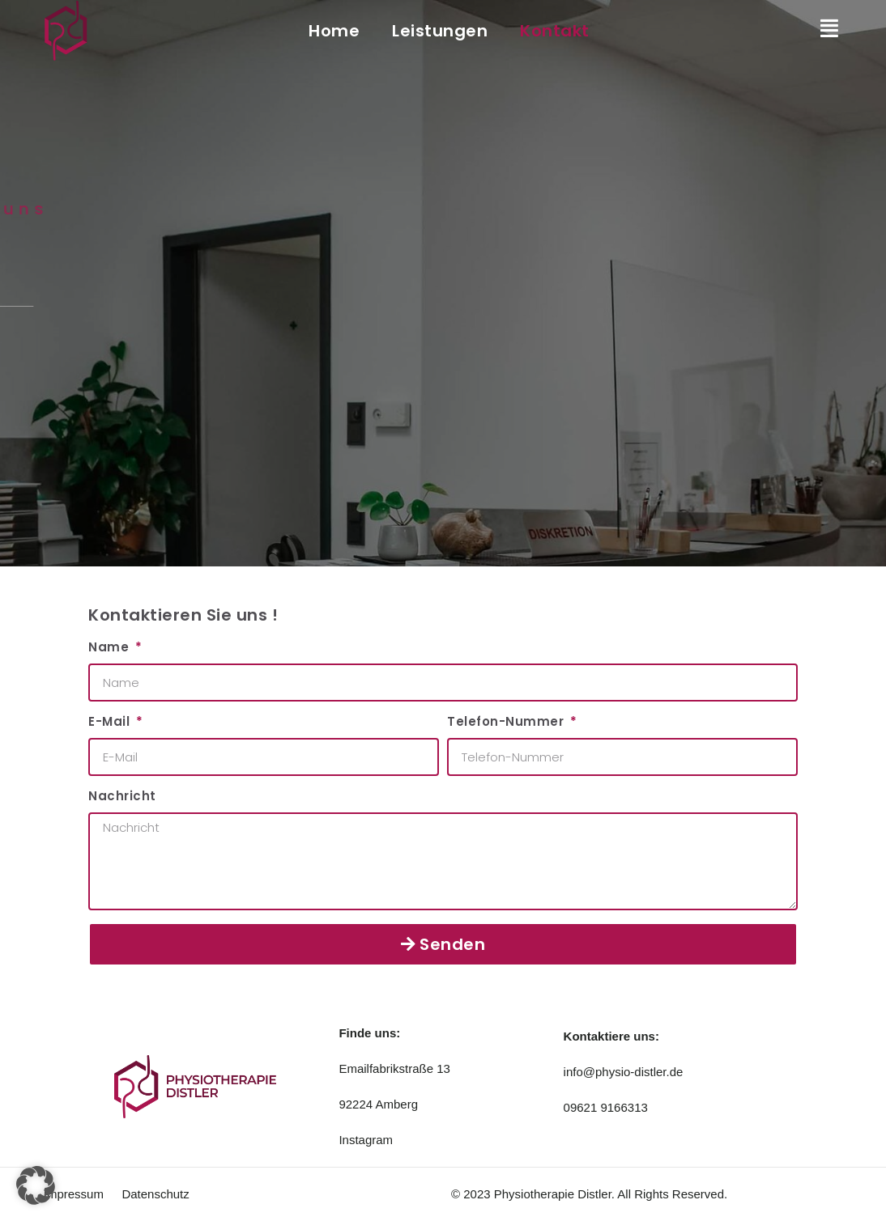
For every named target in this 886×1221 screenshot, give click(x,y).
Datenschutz (155, 1194)
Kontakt (555, 30)
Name (110, 647)
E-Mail (111, 722)
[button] (35, 1185)
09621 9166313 (606, 1107)
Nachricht (122, 796)
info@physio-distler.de (624, 1072)
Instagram (366, 1140)
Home (334, 30)
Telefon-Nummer (507, 722)
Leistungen (440, 30)
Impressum (74, 1194)
